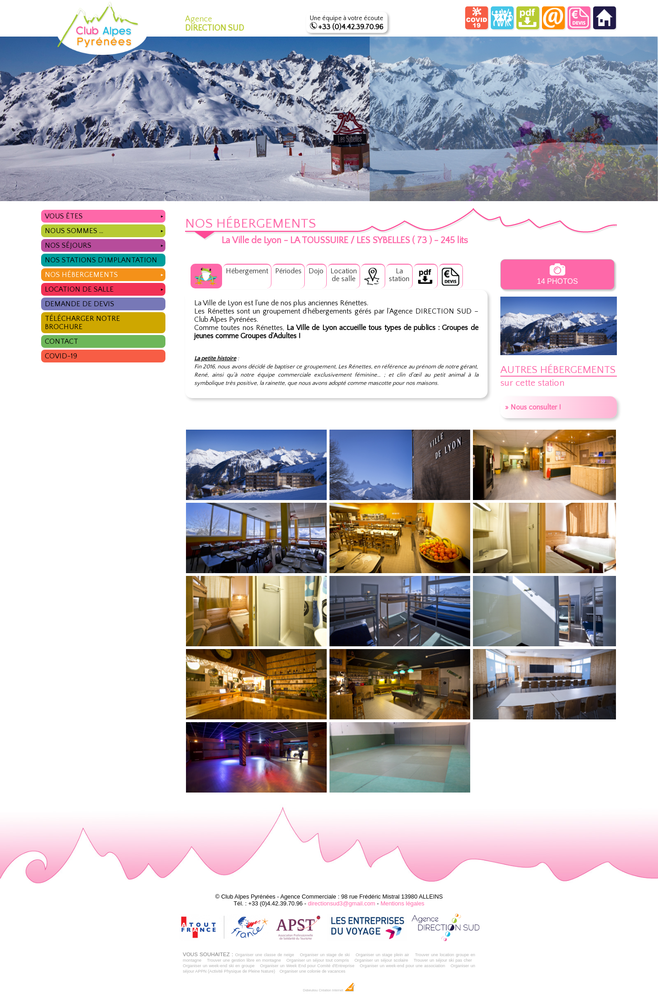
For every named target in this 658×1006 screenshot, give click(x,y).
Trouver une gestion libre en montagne (244, 960)
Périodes (288, 271)
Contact (61, 341)
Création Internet (337, 990)
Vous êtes (105, 215)
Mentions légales (403, 903)
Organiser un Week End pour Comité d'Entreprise (307, 965)
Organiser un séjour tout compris (318, 960)
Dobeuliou (310, 990)
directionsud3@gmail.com (341, 903)
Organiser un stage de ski (325, 955)
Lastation (399, 275)
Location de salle (105, 288)
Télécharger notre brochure (82, 322)
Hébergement (247, 271)
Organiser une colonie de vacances (312, 971)
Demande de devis (79, 304)
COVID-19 (61, 356)
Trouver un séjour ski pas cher (443, 960)
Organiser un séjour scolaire (382, 960)
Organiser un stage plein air (382, 955)
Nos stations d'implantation (101, 260)
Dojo (316, 271)
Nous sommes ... (105, 229)
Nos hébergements (105, 273)
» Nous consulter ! (533, 407)
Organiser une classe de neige (264, 955)
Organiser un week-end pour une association (402, 965)
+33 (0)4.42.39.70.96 (350, 27)
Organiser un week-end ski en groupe (219, 965)
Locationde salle (343, 275)
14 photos (557, 274)
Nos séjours (105, 244)
